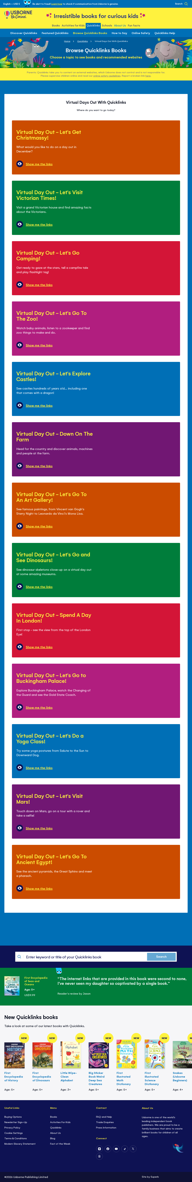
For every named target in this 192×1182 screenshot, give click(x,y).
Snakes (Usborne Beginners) (180, 1076)
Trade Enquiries (105, 1122)
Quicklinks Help (164, 33)
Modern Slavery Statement (20, 1143)
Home (67, 41)
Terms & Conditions (15, 1138)
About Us (55, 1132)
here (148, 75)
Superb (155, 1176)
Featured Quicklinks (55, 33)
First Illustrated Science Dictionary (152, 1078)
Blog (52, 1138)
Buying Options (13, 1116)
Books (53, 1116)
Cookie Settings (13, 1132)
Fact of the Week (60, 1143)
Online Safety (141, 33)
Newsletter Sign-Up (15, 1122)
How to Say (119, 33)
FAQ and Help (104, 1116)
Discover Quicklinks (23, 33)
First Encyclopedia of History (13, 1076)
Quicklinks (82, 41)
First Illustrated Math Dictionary (124, 1078)
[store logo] (96, 15)
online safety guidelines (106, 75)
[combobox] (96, 957)
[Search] (181, 4)
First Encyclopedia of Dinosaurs (41, 1076)
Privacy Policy (12, 1127)
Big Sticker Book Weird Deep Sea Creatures (96, 1078)
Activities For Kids (60, 1122)
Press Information (106, 1127)
